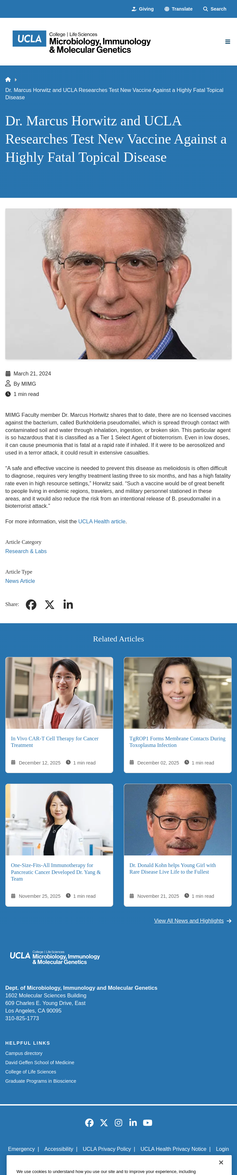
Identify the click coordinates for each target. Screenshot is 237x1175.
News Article (20, 581)
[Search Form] (215, 9)
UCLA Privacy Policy (107, 1149)
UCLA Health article (101, 521)
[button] (178, 9)
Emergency (21, 1149)
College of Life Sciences (30, 1071)
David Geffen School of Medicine (39, 1062)
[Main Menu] (228, 42)
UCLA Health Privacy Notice (174, 1149)
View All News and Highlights (193, 921)
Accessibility (58, 1149)
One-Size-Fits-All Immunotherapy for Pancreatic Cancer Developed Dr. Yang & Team (56, 872)
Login (222, 1149)
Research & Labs (26, 551)
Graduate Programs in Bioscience (40, 1081)
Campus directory (23, 1053)
